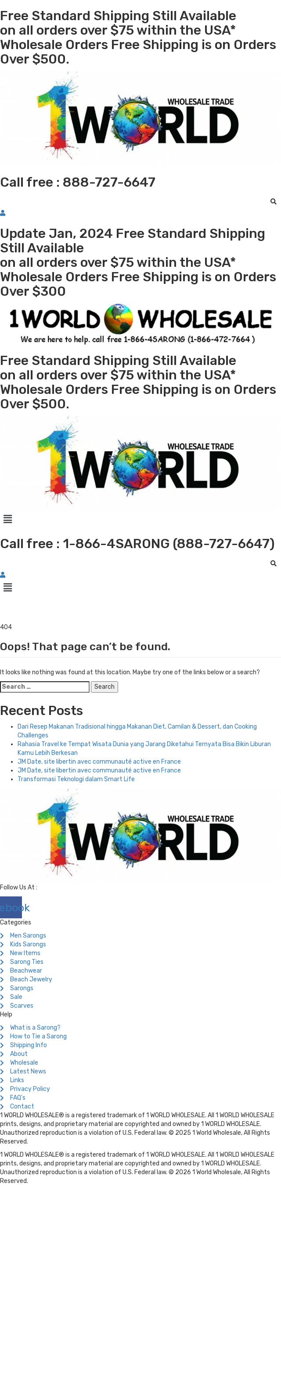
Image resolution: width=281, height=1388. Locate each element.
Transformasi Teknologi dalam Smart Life (76, 779)
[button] (140, 519)
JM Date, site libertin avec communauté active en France (99, 761)
